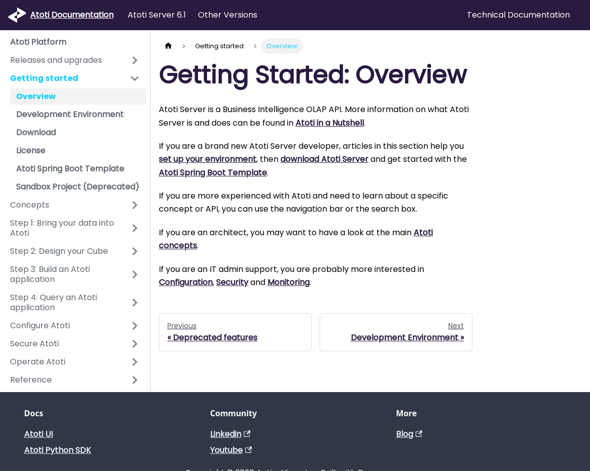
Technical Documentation (518, 15)
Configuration (186, 282)
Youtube (231, 450)
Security (232, 282)
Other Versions (227, 15)
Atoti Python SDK (57, 450)
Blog (409, 434)
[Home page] (168, 46)
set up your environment (207, 159)
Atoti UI (38, 434)
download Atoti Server (324, 159)
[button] (75, 60)
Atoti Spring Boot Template (213, 172)
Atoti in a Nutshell (330, 123)
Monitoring (288, 282)
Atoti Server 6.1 (157, 15)
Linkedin (230, 434)
